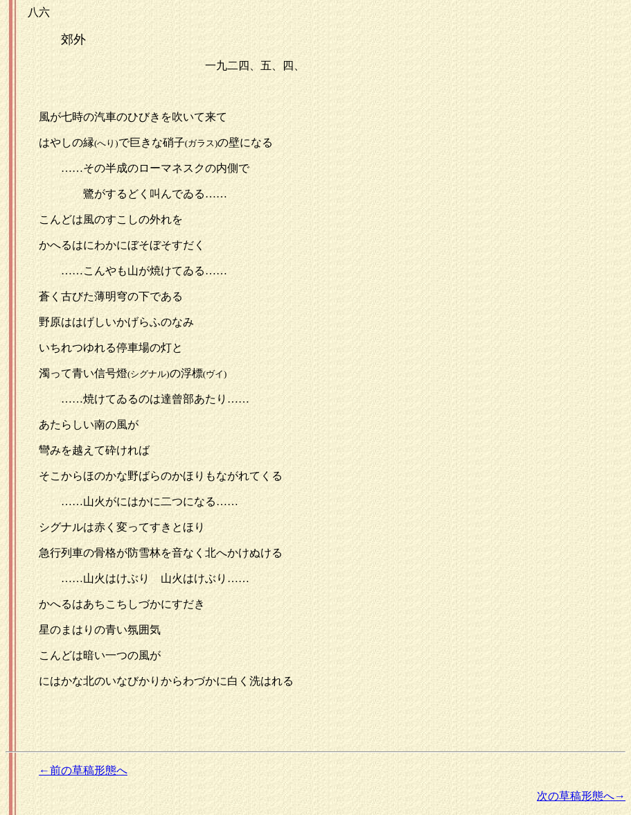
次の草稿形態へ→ (581, 796)
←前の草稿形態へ (83, 770)
